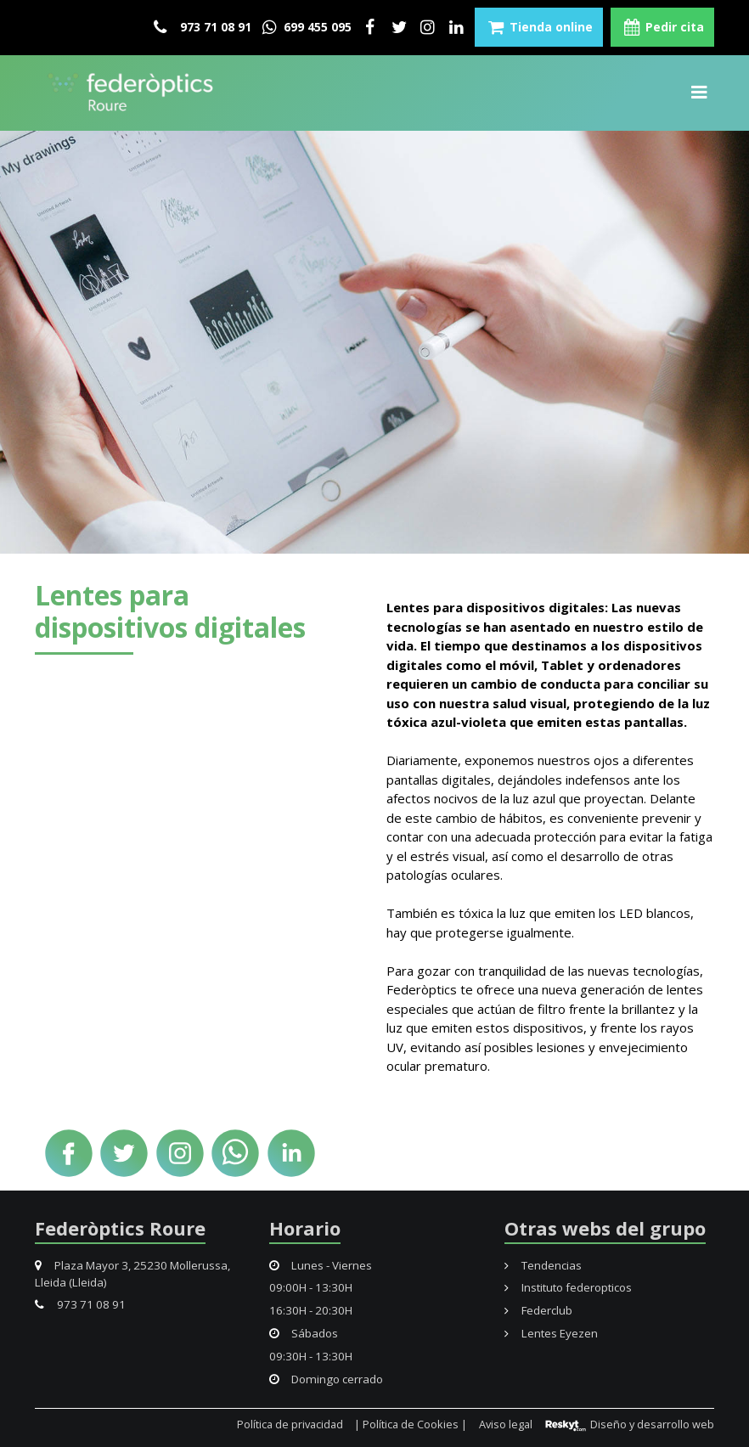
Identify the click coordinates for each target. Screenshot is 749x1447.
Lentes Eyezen (551, 1333)
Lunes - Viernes (321, 1265)
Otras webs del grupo (605, 1228)
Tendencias (543, 1265)
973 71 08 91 (202, 27)
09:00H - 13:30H (310, 1287)
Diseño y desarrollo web (628, 1425)
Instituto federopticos (568, 1287)
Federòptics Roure (120, 1228)
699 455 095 (305, 27)
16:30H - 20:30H (310, 1310)
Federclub (538, 1310)
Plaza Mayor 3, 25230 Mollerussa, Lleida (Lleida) (132, 1274)
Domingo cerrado (326, 1379)
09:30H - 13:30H (310, 1356)
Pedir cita (662, 27)
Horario (305, 1228)
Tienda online (539, 27)
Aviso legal (505, 1425)
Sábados (304, 1333)
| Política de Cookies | (410, 1425)
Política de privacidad (290, 1425)
